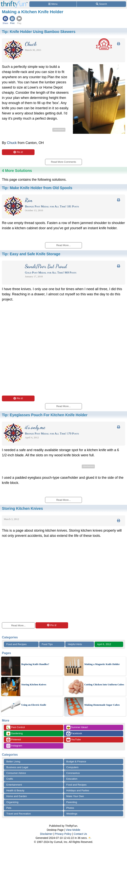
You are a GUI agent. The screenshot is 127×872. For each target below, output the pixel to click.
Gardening (14, 734)
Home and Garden (16, 796)
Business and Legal (17, 767)
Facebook (74, 734)
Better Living (13, 761)
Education (72, 778)
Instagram (14, 746)
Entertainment (14, 784)
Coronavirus (73, 773)
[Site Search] (101, 4)
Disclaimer (46, 833)
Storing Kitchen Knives (33, 684)
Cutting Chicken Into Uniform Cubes (104, 684)
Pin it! (18, 152)
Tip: (38, 32)
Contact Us (80, 833)
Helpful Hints (75, 644)
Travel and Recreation (18, 813)
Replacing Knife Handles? (35, 664)
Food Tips (47, 644)
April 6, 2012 (104, 644)
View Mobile (73, 829)
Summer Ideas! (77, 727)
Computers (72, 767)
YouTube (73, 740)
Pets (8, 807)
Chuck (12, 143)
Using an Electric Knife (33, 704)
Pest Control (15, 727)
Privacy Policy (63, 833)
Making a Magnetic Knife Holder (102, 664)
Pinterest (13, 740)
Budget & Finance (76, 761)
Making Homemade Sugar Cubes (102, 704)
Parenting (71, 802)
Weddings (72, 813)
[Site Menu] (53, 4)
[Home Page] (14, 2)
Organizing (12, 802)
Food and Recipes (16, 644)
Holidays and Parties (77, 790)
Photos (70, 807)
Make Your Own (75, 796)
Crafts (9, 778)
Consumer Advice (16, 773)
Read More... (18, 625)
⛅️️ (90, 837)
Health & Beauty (15, 790)
